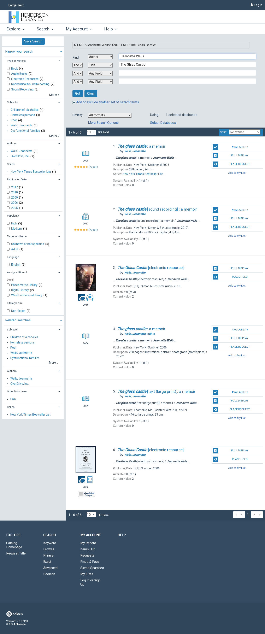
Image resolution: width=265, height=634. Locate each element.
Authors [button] (12, 143)
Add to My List (237, 172)
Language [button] (13, 257)
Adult (15, 249)
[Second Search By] (100, 65)
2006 (14, 202)
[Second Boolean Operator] (77, 73)
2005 (14, 208)
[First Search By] (100, 56)
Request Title (16, 553)
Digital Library (20, 290)
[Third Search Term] (185, 73)
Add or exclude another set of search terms (105, 102)
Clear (91, 93)
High (14, 223)
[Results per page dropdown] (91, 132)
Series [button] (10, 164)
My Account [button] (79, 29)
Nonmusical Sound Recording (30, 84)
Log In (258, 5)
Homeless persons (23, 115)
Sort (223, 132)
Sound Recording (22, 89)
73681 (93, 166)
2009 (14, 197)
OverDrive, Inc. (20, 156)
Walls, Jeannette (22, 125)
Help (122, 535)
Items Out (87, 549)
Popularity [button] (13, 215)
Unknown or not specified (28, 244)
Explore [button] (15, 29)
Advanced (50, 568)
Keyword (49, 543)
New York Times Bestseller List (31, 171)
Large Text (16, 5)
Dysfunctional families (25, 130)
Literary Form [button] (15, 303)
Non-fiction (18, 310)
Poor (14, 120)
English (16, 264)
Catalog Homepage (14, 545)
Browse (48, 549)
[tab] (33, 51)
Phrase (48, 555)
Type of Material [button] (16, 60)
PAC (13, 399)
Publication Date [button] (16, 179)
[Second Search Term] (185, 64)
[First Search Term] (185, 56)
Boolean (49, 574)
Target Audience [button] (16, 236)
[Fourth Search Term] (185, 81)
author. (140, 333)
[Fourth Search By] (100, 81)
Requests (87, 555)
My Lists (86, 574)
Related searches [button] (18, 320)
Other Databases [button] (17, 391)
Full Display (230, 155)
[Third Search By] (100, 73)
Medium (17, 228)
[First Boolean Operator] (77, 65)
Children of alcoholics (25, 109)
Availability (230, 147)
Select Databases (163, 123)
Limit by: (78, 115)
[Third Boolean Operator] (77, 81)
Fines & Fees (90, 562)
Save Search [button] (33, 41)
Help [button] (110, 29)
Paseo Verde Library (24, 285)
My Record (88, 543)
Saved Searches (92, 568)
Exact (47, 562)
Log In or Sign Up (90, 582)
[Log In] (251, 5)
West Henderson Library (27, 295)
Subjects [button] (12, 102)
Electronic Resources (25, 79)
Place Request (231, 164)
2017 (14, 187)
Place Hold (230, 277)
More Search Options (103, 123)
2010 (14, 192)
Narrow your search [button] (19, 51)
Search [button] (45, 29)
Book (14, 68)
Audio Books (19, 73)
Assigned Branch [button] (17, 272)
